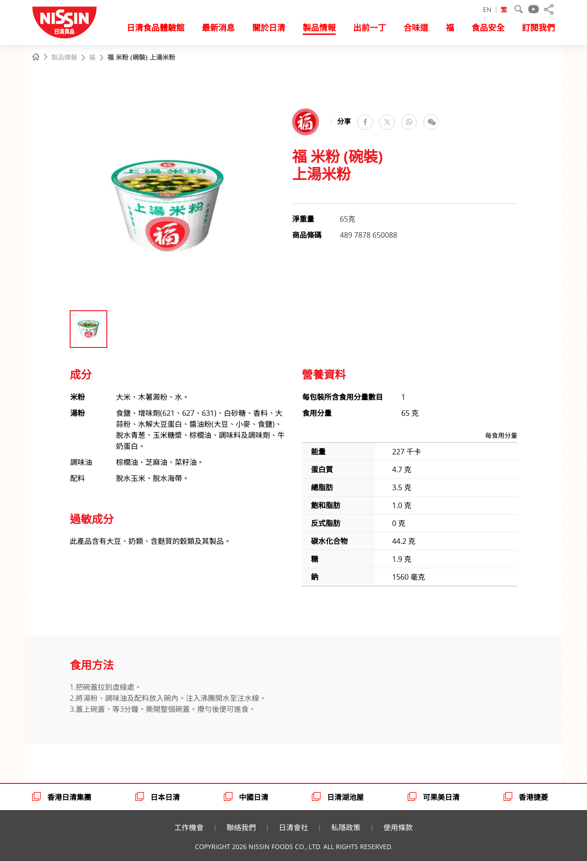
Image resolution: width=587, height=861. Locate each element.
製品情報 (64, 57)
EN (487, 9)
